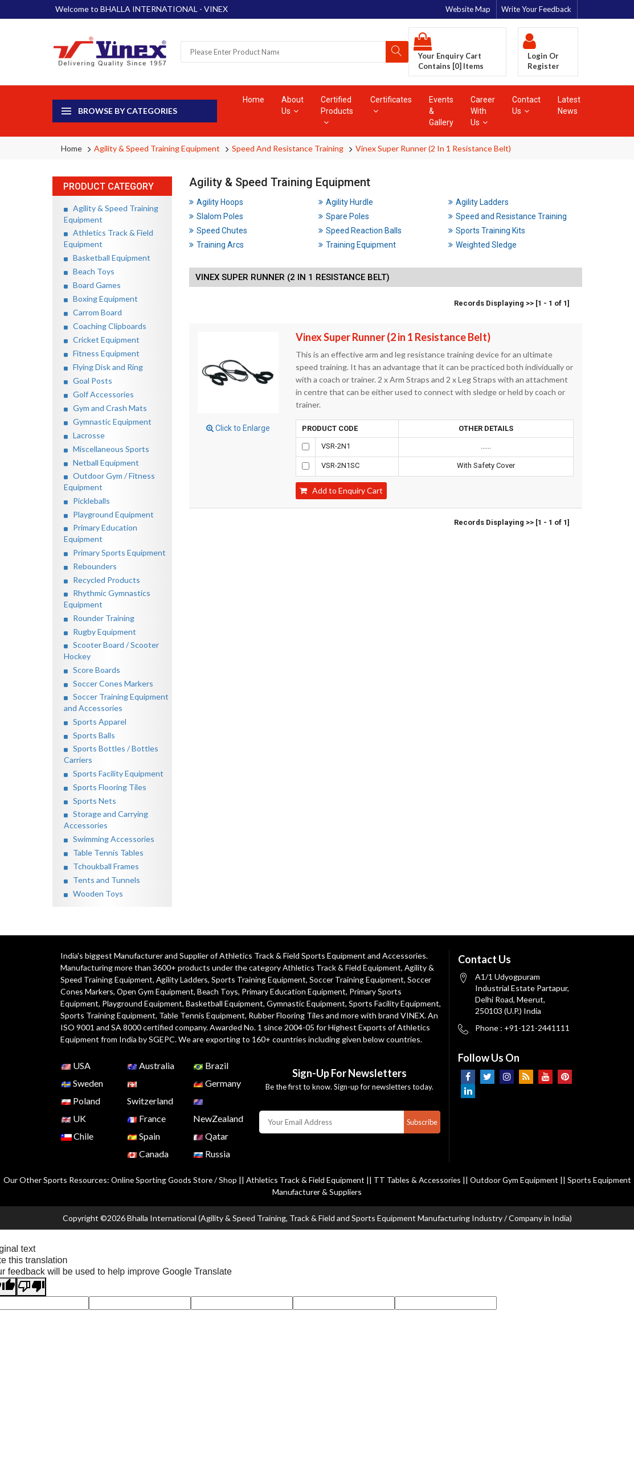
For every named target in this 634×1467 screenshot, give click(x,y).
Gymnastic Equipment (108, 421)
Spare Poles (343, 216)
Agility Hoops (216, 202)
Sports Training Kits (486, 230)
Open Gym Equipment (157, 991)
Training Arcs (216, 244)
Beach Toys (89, 271)
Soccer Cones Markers (108, 683)
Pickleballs (87, 501)
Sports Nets (90, 801)
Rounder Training (99, 618)
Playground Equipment (109, 514)
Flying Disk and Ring (103, 367)
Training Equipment (357, 244)
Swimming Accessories (109, 839)
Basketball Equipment (107, 257)
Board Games (92, 285)
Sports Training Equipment (261, 979)
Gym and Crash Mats (105, 408)
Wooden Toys (93, 893)
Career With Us (483, 111)
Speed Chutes (218, 230)
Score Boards (92, 670)
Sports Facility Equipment (113, 773)
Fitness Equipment (102, 353)
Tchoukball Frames (101, 866)
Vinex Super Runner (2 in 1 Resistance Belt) (433, 148)
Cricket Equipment (102, 339)
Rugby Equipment (100, 631)
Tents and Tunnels (102, 880)
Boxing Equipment (101, 298)
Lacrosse (84, 435)
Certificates (391, 105)
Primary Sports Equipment (115, 552)
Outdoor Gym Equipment (537, 1192)
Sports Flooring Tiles (105, 787)
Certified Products (337, 110)
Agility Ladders (478, 202)
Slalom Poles (216, 216)
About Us (292, 105)
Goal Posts (88, 380)
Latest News (569, 105)
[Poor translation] (31, 1298)
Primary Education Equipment (298, 991)
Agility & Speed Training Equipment (157, 148)
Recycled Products (102, 580)
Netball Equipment (101, 462)
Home (253, 99)
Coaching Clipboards (105, 326)
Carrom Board (93, 312)
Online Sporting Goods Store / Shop (191, 1192)
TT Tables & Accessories (438, 1192)
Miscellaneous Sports (106, 449)
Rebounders (90, 566)
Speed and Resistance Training (287, 148)
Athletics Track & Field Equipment (343, 967)
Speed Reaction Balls (360, 230)
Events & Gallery (441, 111)
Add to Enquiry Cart (341, 490)
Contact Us (526, 105)
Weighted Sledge (482, 244)
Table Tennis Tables (104, 852)
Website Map (467, 9)
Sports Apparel (95, 721)
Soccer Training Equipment (360, 979)
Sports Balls (89, 735)
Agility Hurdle (345, 202)
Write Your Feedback (536, 9)
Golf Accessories (99, 394)
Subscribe (421, 1134)
